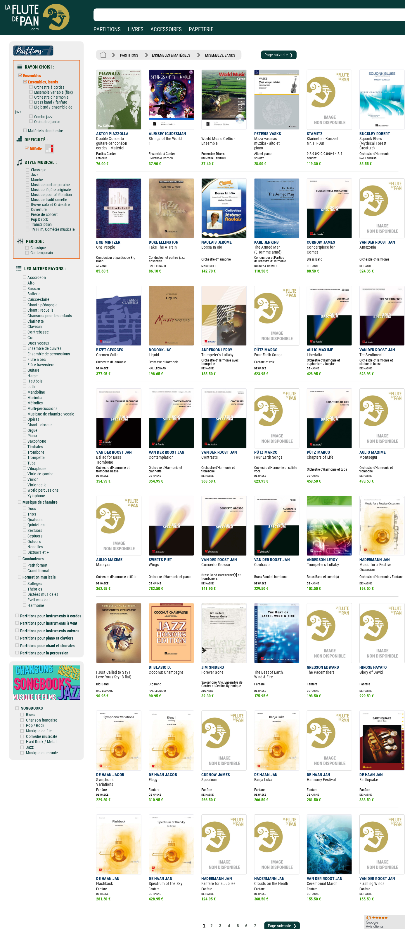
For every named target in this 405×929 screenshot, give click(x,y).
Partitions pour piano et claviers (49, 598)
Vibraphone (38, 439)
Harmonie (37, 567)
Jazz (36, 165)
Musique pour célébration (52, 184)
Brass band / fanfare (51, 98)
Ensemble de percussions (49, 332)
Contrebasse (39, 312)
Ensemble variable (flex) (53, 88)
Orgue (34, 404)
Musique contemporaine (50, 175)
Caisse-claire (39, 282)
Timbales (36, 419)
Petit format (38, 530)
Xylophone (37, 465)
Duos (33, 477)
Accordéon (38, 261)
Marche (38, 170)
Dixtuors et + (39, 518)
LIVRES (135, 29)
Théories (36, 552)
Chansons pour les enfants (50, 297)
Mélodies (36, 378)
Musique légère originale (51, 179)
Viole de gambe (41, 444)
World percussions (44, 460)
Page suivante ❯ (267, 53)
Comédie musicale (46, 689)
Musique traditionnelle (49, 189)
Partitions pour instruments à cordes (53, 577)
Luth (33, 363)
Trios (33, 482)
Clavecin (36, 307)
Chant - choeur (41, 399)
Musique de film (44, 684)
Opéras (35, 394)
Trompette (37, 429)
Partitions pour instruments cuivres (52, 591)
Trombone (37, 424)
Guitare (35, 348)
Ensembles (34, 73)
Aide (179, 904)
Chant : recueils (41, 292)
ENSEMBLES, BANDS (213, 54)
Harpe (34, 353)
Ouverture (40, 198)
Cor (32, 317)
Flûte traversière (42, 342)
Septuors (36, 502)
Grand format (39, 535)
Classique (40, 161)
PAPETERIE (201, 29)
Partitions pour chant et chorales (49, 605)
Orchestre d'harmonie (51, 93)
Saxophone (38, 414)
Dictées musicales (44, 557)
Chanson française (46, 674)
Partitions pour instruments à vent (51, 584)
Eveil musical (39, 562)
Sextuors (36, 497)
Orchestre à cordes (50, 84)
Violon (34, 450)
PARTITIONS (107, 29)
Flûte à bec (38, 338)
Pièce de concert (45, 202)
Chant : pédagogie (43, 286)
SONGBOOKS (37, 663)
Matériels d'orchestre (46, 124)
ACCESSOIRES (166, 29)
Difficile (37, 141)
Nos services (44, 913)
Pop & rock (40, 207)
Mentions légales (124, 904)
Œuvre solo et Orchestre (50, 193)
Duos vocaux (39, 322)
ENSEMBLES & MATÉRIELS (167, 54)
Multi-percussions (43, 383)
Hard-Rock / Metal (46, 694)
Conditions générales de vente (140, 913)
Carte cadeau (186, 913)
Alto (32, 266)
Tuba (33, 434)
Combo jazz (44, 111)
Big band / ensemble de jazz (48, 104)
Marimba (36, 373)
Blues (36, 669)
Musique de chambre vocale (51, 388)
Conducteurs (35, 524)
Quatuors (36, 487)
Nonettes (36, 513)
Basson (35, 271)
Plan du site (184, 921)
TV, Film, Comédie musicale (53, 216)
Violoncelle (38, 455)
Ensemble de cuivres (45, 327)
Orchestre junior (47, 116)
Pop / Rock (40, 679)
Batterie (35, 276)
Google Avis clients (62, 921)
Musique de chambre (41, 471)
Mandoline (37, 368)
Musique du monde (47, 705)
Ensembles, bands (44, 79)
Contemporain (43, 238)
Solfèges (36, 547)
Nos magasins (46, 904)
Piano (34, 409)
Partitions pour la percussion (46, 612)
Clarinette (37, 302)
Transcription (42, 212)
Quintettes (37, 492)
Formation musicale (41, 541)
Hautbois (36, 358)
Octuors (35, 507)
